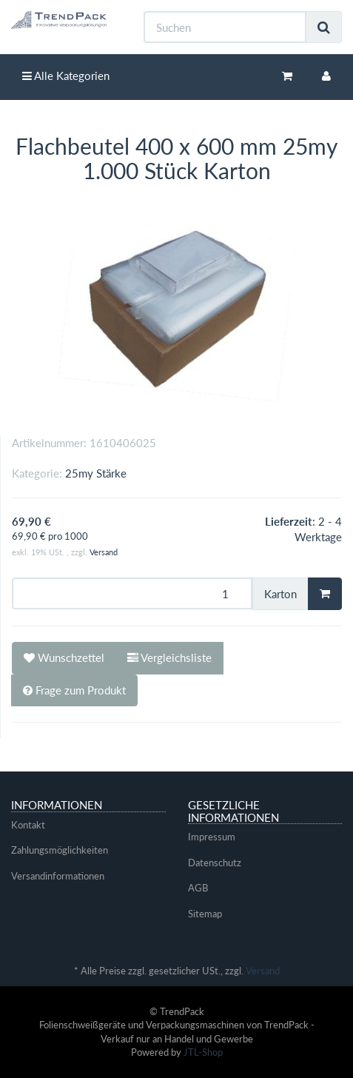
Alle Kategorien (66, 75)
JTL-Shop (203, 1052)
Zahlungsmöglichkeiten (59, 850)
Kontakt (28, 825)
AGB (198, 888)
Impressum (211, 837)
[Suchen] (225, 27)
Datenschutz (214, 862)
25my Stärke (96, 473)
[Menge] (132, 593)
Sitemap (205, 914)
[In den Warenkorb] (325, 594)
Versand (104, 552)
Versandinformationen (57, 876)
